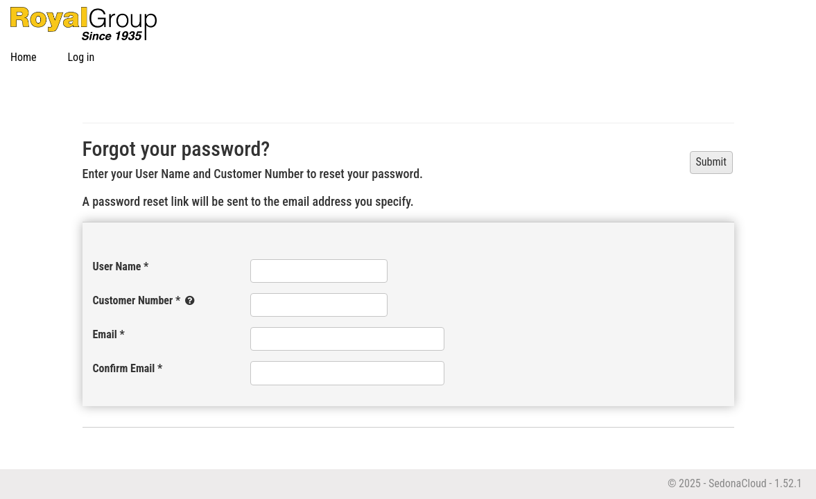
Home (23, 57)
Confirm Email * (128, 368)
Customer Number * (145, 300)
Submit (711, 161)
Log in (81, 57)
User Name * (121, 266)
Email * (109, 334)
